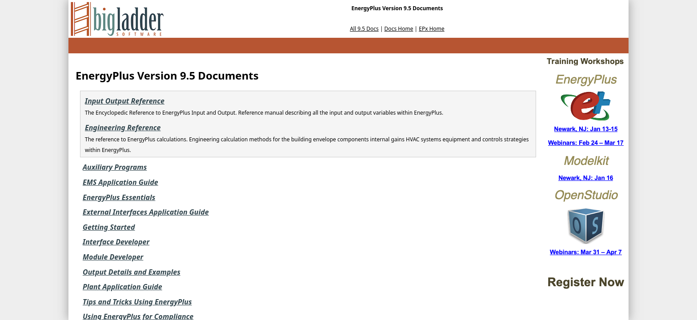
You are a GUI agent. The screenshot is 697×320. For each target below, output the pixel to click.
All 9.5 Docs (364, 28)
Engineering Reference (122, 127)
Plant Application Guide (122, 287)
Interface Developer (116, 242)
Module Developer (113, 257)
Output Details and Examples (131, 272)
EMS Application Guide (120, 182)
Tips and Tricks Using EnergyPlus (137, 302)
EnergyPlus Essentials (119, 197)
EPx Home (432, 28)
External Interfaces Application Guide (146, 212)
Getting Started (109, 227)
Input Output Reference (124, 101)
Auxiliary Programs (115, 167)
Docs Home (399, 28)
